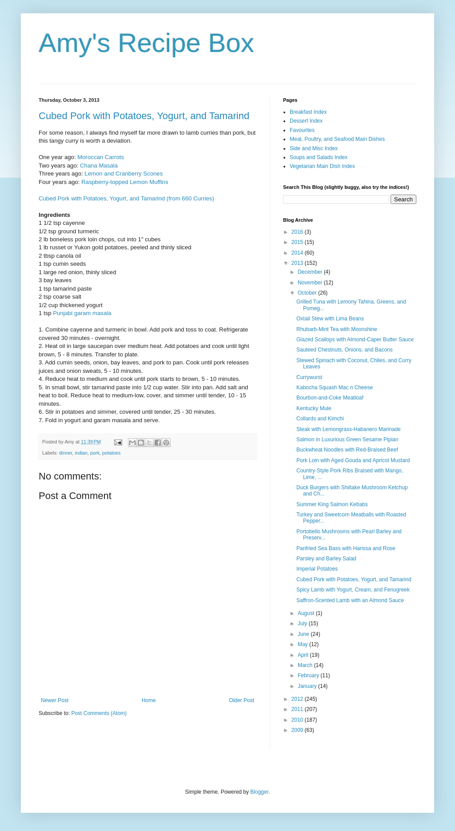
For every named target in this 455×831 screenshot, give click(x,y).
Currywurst (309, 377)
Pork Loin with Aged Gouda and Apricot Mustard (353, 460)
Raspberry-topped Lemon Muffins (124, 182)
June (304, 634)
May (303, 644)
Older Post (241, 700)
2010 (298, 720)
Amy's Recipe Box (146, 43)
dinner (65, 452)
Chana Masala (99, 165)
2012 (298, 699)
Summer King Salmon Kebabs (332, 504)
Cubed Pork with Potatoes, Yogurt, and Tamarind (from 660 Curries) (126, 198)
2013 (298, 263)
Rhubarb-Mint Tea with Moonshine (336, 329)
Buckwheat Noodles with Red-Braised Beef (347, 450)
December (311, 272)
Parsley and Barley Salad (326, 558)
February (309, 675)
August (307, 613)
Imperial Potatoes (317, 569)
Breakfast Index (308, 112)
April (304, 655)
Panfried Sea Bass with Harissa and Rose (345, 548)
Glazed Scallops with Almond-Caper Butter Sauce (355, 339)
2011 (298, 709)
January (308, 686)
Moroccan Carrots (100, 157)
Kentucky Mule (313, 408)
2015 (298, 242)
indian (81, 452)
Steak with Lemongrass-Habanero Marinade (348, 429)
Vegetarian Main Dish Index (322, 166)
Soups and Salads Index (318, 157)
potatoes (111, 452)
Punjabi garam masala (82, 313)
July (303, 623)
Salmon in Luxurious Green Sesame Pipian (347, 439)
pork (95, 452)
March (306, 665)
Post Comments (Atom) (99, 713)
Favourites (302, 130)
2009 (298, 730)
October (308, 293)
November (311, 283)
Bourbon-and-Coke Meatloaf (329, 398)
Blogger (259, 792)
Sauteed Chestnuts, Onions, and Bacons (344, 350)
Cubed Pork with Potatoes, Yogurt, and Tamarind (144, 115)
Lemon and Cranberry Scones (123, 173)
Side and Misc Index (314, 148)
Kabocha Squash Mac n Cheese (334, 387)
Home (149, 700)
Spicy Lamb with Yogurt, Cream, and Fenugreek (353, 590)
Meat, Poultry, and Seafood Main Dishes (337, 139)
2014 (298, 253)
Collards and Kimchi (320, 419)
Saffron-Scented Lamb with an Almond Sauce (350, 600)
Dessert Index (306, 121)
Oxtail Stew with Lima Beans (330, 319)
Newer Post (54, 700)
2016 (298, 232)
